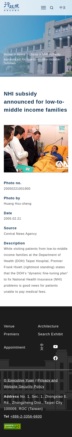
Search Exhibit (50, 334)
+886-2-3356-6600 (26, 416)
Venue (9, 326)
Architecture (48, 326)
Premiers (11, 334)
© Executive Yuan (19, 380)
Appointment (14, 347)
